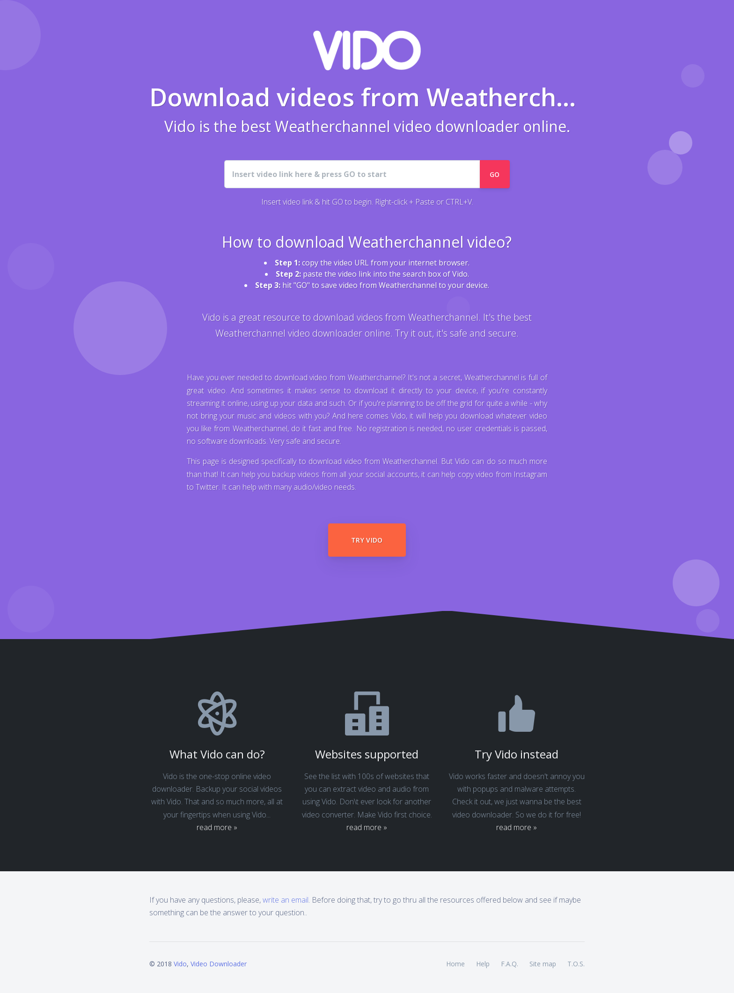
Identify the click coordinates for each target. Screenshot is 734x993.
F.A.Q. (509, 963)
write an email (285, 900)
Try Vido (367, 540)
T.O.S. (576, 963)
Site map (542, 963)
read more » (217, 827)
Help (483, 963)
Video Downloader (219, 963)
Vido (180, 963)
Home (455, 963)
